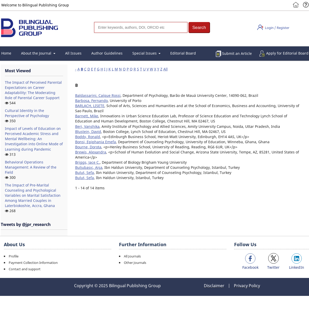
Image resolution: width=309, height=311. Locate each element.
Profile (13, 256)
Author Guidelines (107, 53)
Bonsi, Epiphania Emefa (95, 141)
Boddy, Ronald (87, 136)
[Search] (140, 27)
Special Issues (145, 53)
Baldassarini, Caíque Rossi (98, 95)
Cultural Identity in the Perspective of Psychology (27, 113)
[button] (199, 27)
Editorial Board (183, 53)
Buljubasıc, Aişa (88, 167)
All (165, 69)
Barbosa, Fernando (91, 100)
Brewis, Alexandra (90, 152)
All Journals (132, 256)
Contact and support (25, 269)
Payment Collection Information (33, 262)
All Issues (73, 53)
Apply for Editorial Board (287, 53)
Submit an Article (237, 53)
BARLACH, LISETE (89, 105)
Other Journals (135, 262)
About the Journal (36, 53)
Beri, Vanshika (87, 126)
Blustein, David (88, 131)
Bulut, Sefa (84, 172)
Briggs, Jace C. (87, 162)
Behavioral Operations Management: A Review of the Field (30, 167)
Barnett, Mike (86, 115)
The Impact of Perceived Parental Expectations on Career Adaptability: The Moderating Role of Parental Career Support (33, 90)
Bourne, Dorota (88, 146)
